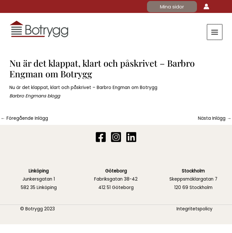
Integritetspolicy (195, 209)
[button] (172, 6)
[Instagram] (116, 137)
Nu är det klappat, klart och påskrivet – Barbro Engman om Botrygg (83, 87)
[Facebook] (100, 137)
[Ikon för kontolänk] (206, 6)
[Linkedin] (131, 137)
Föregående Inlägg (24, 118)
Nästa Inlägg (214, 118)
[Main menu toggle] (215, 32)
